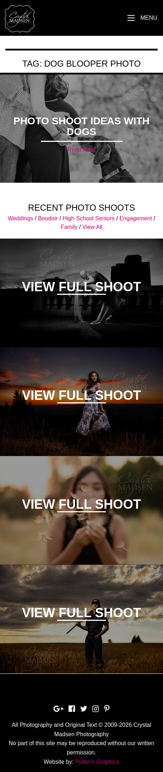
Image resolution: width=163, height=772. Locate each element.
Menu (148, 18)
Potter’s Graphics (97, 762)
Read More (81, 150)
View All (92, 227)
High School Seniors (88, 218)
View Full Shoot (81, 286)
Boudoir (48, 218)
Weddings (20, 218)
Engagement (136, 218)
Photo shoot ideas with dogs (81, 126)
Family (69, 227)
